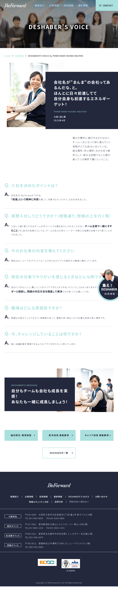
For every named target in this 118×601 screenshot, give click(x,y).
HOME (8, 55)
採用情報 (19, 55)
